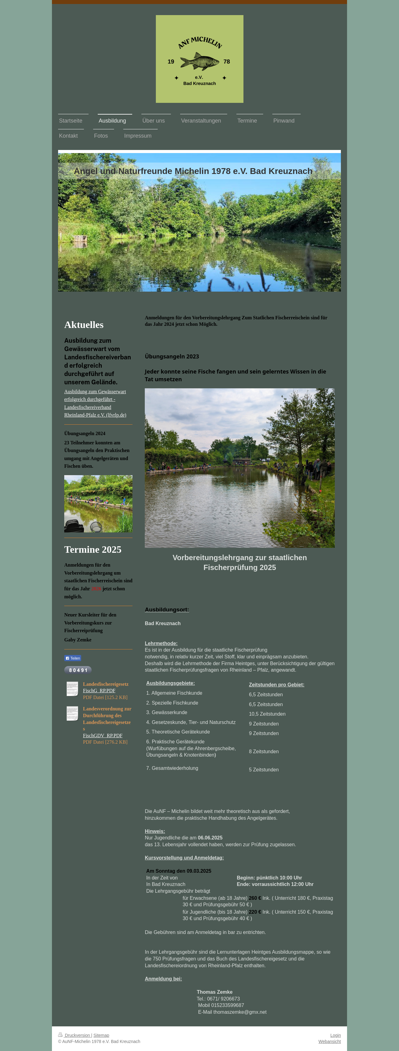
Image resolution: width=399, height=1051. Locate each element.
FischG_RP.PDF (99, 690)
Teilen (72, 658)
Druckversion (74, 1035)
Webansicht (329, 1041)
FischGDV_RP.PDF (102, 735)
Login (335, 1035)
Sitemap (101, 1035)
